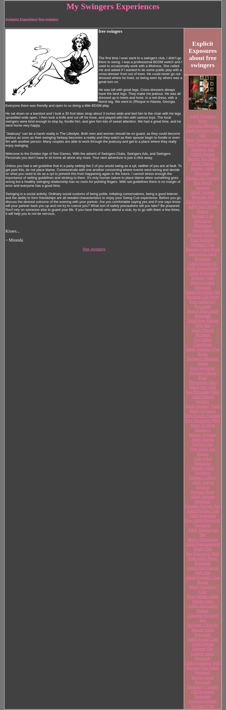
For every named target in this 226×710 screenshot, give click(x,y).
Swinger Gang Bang (203, 249)
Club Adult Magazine (202, 461)
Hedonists (202, 696)
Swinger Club (202, 244)
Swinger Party (203, 492)
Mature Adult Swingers (202, 470)
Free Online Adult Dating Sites (202, 599)
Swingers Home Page (202, 375)
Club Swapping (203, 515)
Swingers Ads (202, 149)
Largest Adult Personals (202, 656)
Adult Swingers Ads (203, 201)
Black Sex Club (203, 387)
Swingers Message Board (203, 361)
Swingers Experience (20, 19)
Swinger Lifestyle (203, 625)
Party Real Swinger (202, 140)
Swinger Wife (202, 278)
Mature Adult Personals (202, 632)
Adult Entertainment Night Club (202, 546)
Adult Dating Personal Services (203, 232)
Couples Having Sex (202, 506)
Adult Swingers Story (203, 118)
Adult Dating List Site (203, 532)
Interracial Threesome (202, 223)
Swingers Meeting (202, 125)
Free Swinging (202, 368)
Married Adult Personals (203, 285)
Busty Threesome (203, 539)
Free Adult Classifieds (203, 342)
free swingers (48, 19)
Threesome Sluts (203, 382)
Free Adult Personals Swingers (202, 522)
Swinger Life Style (203, 297)
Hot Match (203, 182)
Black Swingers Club (202, 589)
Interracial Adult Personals (202, 256)
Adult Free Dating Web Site (202, 323)
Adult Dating (203, 163)
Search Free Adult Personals (202, 313)
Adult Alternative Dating (203, 608)
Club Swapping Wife (202, 663)
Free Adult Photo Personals (202, 560)
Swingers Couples (202, 687)
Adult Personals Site (202, 292)
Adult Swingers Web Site (202, 132)
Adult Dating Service (203, 399)
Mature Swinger (202, 435)
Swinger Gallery (202, 477)
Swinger (203, 187)
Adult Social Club (202, 639)
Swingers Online (203, 701)
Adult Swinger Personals (202, 499)
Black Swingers (202, 411)
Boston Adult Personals (202, 679)
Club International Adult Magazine (202, 270)
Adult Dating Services (203, 484)
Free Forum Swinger (202, 416)
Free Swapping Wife (202, 420)
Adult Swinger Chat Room (203, 351)
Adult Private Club (203, 511)
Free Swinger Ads (202, 144)
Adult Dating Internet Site (203, 442)
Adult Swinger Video (203, 406)
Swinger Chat (202, 706)
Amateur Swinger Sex (203, 618)
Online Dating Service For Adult (203, 156)
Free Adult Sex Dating (202, 451)
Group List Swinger (202, 178)
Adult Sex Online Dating (203, 209)
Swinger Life (203, 216)
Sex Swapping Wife (202, 553)
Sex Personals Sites (202, 392)
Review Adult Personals (202, 170)
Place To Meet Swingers (203, 427)
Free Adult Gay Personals (203, 304)
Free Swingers (203, 240)
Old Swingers (202, 691)
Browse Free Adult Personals (203, 670)
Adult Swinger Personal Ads (202, 194)
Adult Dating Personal (203, 332)
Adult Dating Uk (203, 263)
